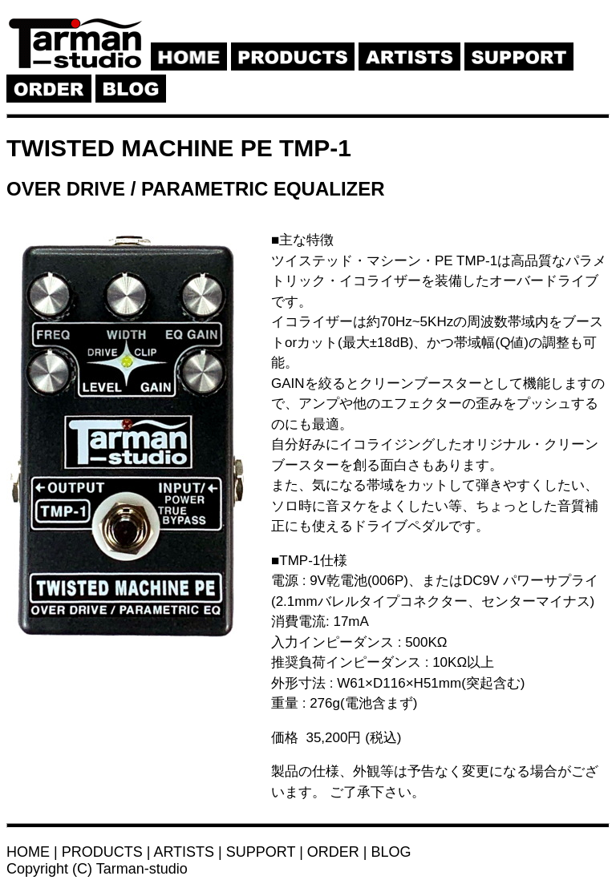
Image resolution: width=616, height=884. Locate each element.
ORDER (333, 852)
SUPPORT (260, 852)
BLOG (391, 852)
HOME (28, 852)
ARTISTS (183, 852)
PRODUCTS (102, 852)
